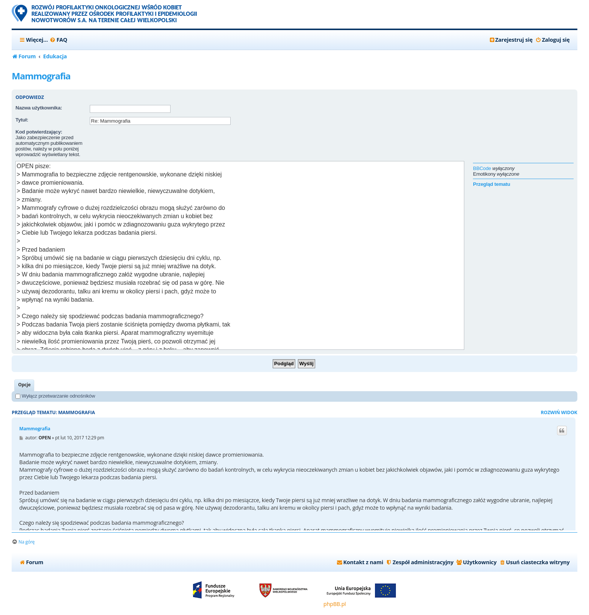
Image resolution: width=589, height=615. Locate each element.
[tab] (24, 385)
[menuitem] (58, 40)
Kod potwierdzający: (38, 132)
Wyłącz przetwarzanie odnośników (55, 396)
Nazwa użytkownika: (38, 108)
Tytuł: (21, 120)
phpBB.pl (334, 603)
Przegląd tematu (491, 184)
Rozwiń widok (559, 412)
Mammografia (41, 76)
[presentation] (147, 143)
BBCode (482, 168)
